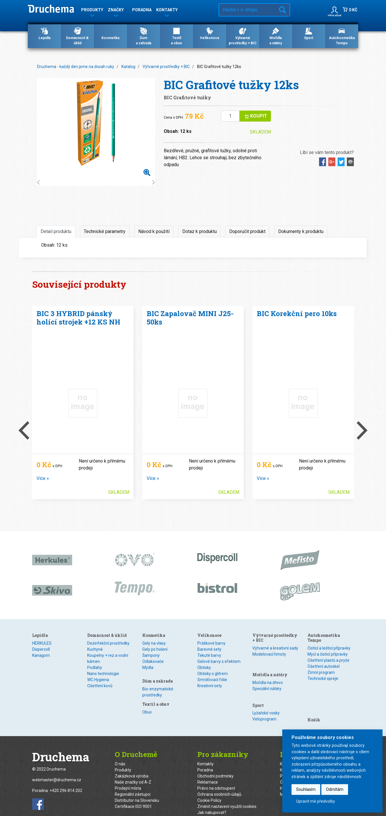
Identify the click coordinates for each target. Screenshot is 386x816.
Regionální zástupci (132, 784)
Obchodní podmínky (215, 766)
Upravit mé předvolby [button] (315, 801)
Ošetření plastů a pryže (328, 660)
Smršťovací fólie (212, 703)
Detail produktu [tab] (56, 231)
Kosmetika (110, 33)
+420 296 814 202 (66, 781)
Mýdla (147, 667)
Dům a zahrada (157, 677)
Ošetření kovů (99, 685)
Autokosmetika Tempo (342, 36)
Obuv (202, 643)
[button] (334, 9)
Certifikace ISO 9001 (133, 797)
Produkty (123, 760)
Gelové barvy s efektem (219, 685)
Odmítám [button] (334, 789)
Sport (308, 33)
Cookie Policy (209, 791)
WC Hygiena (98, 679)
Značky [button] (116, 11)
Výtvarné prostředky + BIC (243, 36)
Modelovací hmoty (269, 654)
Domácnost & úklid (77, 36)
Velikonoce (209, 33)
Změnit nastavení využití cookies (226, 797)
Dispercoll (41, 649)
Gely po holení (154, 649)
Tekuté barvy (209, 679)
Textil (202, 649)
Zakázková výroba (131, 766)
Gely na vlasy (154, 643)
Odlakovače (153, 661)
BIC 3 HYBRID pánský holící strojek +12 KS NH (78, 318)
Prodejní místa (128, 778)
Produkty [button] (92, 11)
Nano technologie (103, 673)
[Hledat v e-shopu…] (247, 10)
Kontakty (205, 754)
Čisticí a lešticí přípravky (328, 648)
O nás (120, 754)
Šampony (151, 655)
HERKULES (42, 643)
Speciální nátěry (266, 678)
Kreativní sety (209, 709)
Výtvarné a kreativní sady (275, 648)
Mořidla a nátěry (269, 664)
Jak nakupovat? (211, 803)
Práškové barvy (211, 667)
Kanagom (41, 655)
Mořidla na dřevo (267, 672)
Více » (43, 478)
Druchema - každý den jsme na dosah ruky (75, 66)
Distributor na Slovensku (137, 791)
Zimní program (321, 672)
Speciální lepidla (46, 661)
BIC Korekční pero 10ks (297, 313)
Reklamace (207, 772)
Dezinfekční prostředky (108, 643)
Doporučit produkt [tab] (247, 231)
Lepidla (44, 33)
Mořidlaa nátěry (276, 36)
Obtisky (204, 691)
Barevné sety (209, 673)
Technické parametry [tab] (104, 231)
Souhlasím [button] (306, 789)
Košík (313, 688)
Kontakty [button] (167, 11)
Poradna (142, 10)
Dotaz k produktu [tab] (199, 231)
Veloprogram (264, 702)
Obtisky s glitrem (212, 697)
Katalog (128, 66)
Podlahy (94, 667)
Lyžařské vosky (266, 696)
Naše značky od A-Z (133, 772)
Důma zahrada (143, 36)
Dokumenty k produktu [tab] (300, 231)
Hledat (282, 9)
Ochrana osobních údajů (219, 784)
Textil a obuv (211, 635)
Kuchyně (95, 649)
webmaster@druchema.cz (56, 770)
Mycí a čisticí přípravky (327, 654)
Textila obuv (176, 36)
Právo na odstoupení (216, 778)
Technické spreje (322, 678)
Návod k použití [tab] (154, 231)
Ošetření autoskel (323, 666)
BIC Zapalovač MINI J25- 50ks (190, 318)
